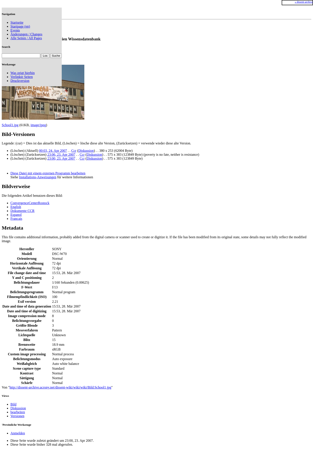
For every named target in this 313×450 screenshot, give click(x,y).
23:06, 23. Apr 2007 (61, 154)
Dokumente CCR (22, 211)
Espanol (16, 215)
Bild (13, 404)
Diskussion (86, 150)
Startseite (16, 22)
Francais (16, 218)
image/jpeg (38, 125)
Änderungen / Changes (26, 34)
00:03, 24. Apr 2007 (53, 150)
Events (15, 30)
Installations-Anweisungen (38, 177)
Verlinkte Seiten (21, 77)
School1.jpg (10, 125)
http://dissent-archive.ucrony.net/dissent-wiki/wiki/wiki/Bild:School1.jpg (60, 387)
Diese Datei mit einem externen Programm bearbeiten (47, 173)
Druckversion (19, 81)
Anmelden (17, 433)
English (15, 207)
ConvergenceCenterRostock (29, 203)
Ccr (73, 150)
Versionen (17, 416)
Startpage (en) (20, 26)
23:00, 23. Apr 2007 (61, 158)
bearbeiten (17, 412)
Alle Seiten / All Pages (26, 38)
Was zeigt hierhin (22, 73)
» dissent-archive (304, 1)
